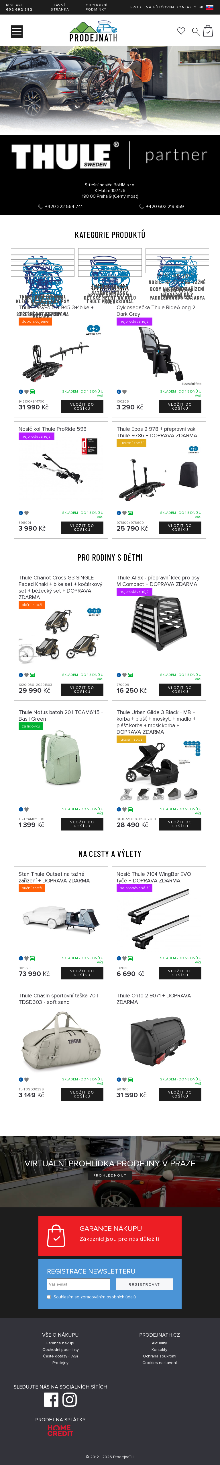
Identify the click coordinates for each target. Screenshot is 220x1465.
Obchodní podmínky (96, 7)
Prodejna (141, 7)
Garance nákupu (61, 1343)
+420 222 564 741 (63, 206)
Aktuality (159, 1343)
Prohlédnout (110, 1175)
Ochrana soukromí (159, 1356)
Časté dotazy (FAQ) (60, 1356)
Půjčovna (164, 7)
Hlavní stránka (60, 7)
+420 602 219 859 (165, 206)
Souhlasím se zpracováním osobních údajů (91, 1297)
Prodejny (60, 1362)
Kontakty (186, 7)
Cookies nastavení (159, 1362)
